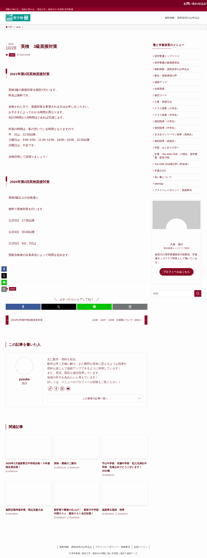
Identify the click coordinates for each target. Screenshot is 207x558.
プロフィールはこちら (176, 289)
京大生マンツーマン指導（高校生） (175, 144)
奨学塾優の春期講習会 (167, 63)
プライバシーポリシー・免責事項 (174, 207)
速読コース (161, 100)
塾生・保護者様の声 (166, 78)
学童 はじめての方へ (167, 159)
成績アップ (161, 86)
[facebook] (56, 388)
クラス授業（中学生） (167, 122)
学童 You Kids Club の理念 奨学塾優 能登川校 (176, 169)
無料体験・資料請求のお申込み (172, 71)
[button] (23, 307)
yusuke (24, 379)
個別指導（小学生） (166, 130)
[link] (50, 388)
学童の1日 (161, 185)
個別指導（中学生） (166, 137)
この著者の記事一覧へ (95, 398)
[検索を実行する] (197, 311)
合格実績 (160, 93)
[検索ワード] (176, 311)
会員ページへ (141, 547)
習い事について (164, 192)
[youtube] (68, 388)
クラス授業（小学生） (167, 115)
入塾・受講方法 (164, 108)
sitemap (159, 200)
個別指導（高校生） (166, 152)
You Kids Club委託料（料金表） (173, 177)
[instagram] (62, 388)
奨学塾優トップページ (167, 56)
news (12, 55)
